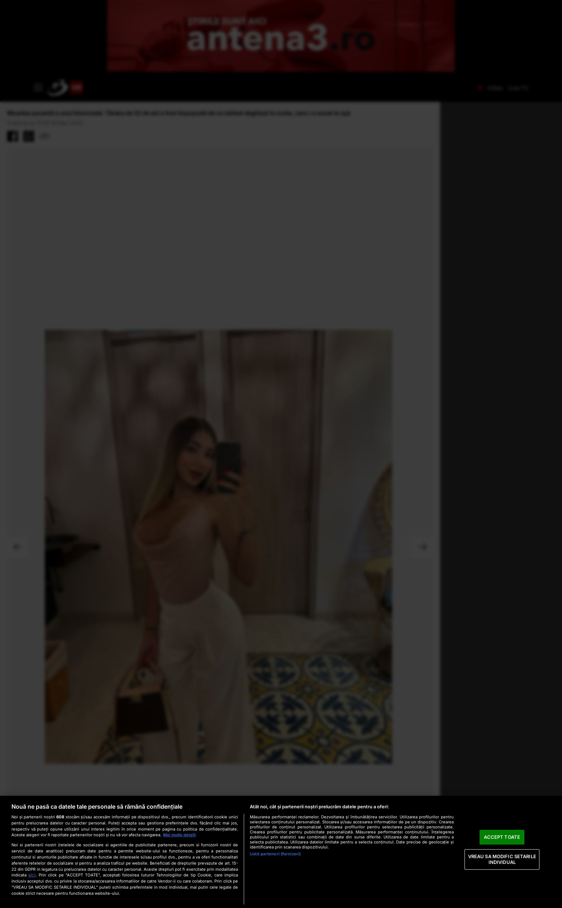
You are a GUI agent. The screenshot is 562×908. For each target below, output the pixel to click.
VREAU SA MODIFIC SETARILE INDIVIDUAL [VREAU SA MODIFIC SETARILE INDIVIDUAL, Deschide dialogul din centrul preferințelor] (502, 859)
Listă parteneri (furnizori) (275, 853)
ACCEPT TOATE (502, 837)
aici (31, 875)
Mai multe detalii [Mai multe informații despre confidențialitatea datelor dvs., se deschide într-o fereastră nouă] (179, 834)
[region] (281, 852)
